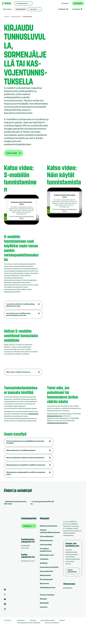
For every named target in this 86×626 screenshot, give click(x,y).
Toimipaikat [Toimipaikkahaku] (77, 9)
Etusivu (6, 16)
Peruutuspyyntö (46, 579)
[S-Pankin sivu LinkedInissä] (5, 604)
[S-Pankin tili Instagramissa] (5, 609)
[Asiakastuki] (29, 526)
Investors (43, 607)
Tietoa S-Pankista (47, 595)
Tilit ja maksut (7, 9)
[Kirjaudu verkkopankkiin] (78, 3)
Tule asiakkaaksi (46, 536)
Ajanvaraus (44, 583)
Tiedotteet (44, 559)
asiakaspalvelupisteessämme (57, 423)
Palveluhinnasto (46, 540)
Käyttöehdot (21, 620)
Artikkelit (43, 563)
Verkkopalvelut (20, 9)
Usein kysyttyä (46, 545)
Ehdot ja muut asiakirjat (52, 622)
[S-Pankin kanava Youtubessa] (5, 599)
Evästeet (62, 620)
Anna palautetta (46, 571)
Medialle (43, 599)
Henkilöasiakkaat (21, 3)
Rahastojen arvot (47, 555)
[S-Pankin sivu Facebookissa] (5, 590)
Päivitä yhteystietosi (72, 571)
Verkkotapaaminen (47, 587)
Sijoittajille (44, 603)
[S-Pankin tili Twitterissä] (5, 594)
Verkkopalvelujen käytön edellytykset (28, 622)
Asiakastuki (63, 9)
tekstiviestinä (33, 414)
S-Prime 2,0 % (67, 588)
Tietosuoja (33, 620)
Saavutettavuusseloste (48, 620)
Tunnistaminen (27, 16)
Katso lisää (33, 9)
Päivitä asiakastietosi (48, 526)
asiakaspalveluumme (54, 416)
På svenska (65, 3)
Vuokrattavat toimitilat (49, 567)
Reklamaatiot (45, 575)
